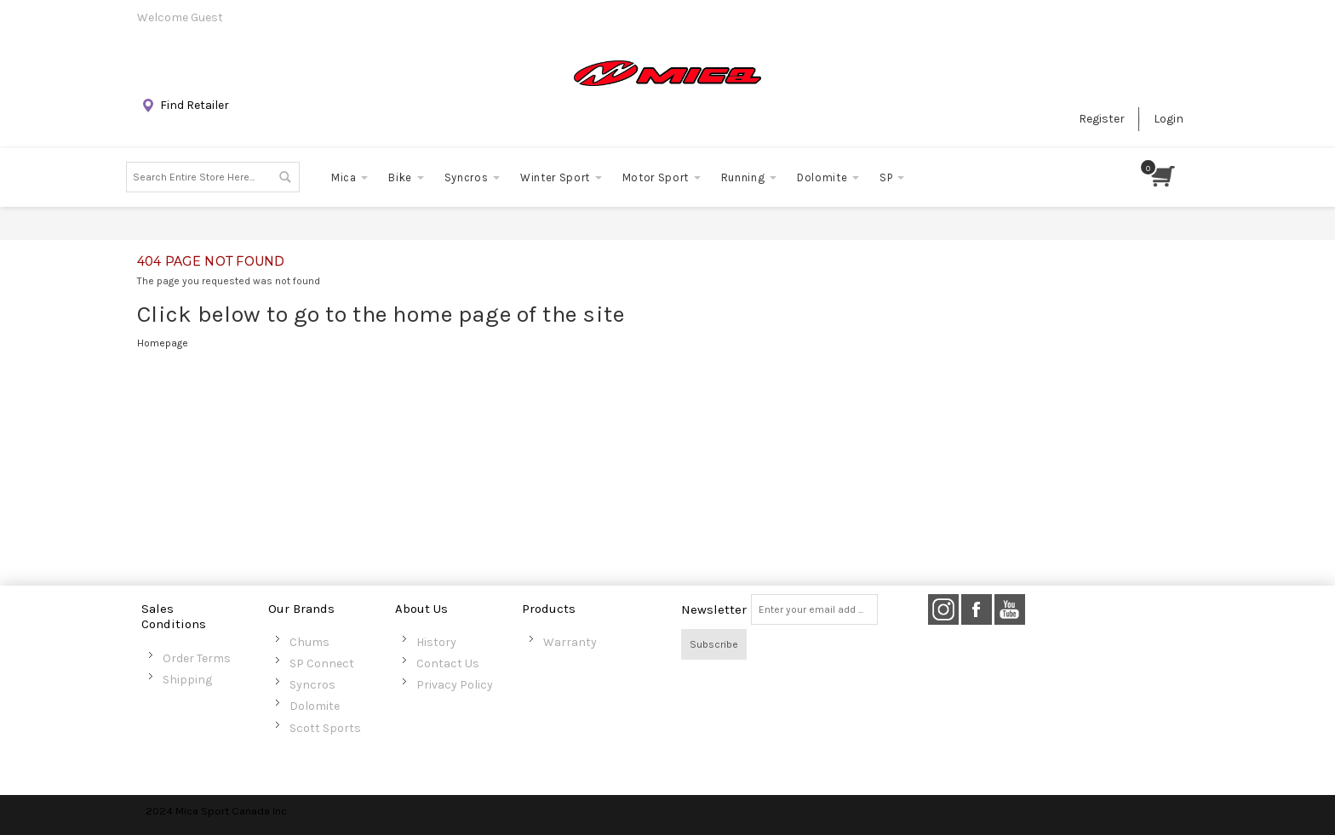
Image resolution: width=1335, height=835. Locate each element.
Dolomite (314, 706)
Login (1168, 119)
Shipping (187, 679)
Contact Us (447, 663)
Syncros (312, 685)
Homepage (162, 343)
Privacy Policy (454, 685)
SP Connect (321, 663)
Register (1102, 119)
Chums (309, 642)
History (436, 642)
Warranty (570, 642)
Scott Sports (325, 728)
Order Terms (197, 658)
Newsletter (714, 609)
